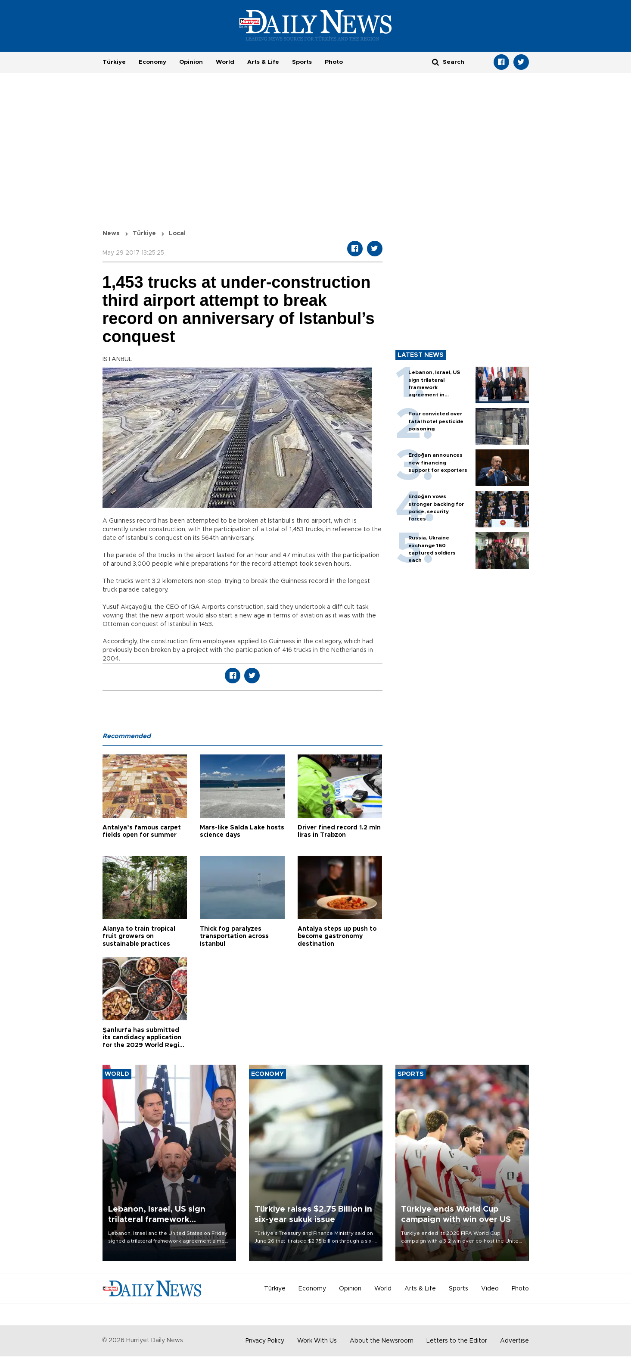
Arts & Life (263, 62)
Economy (152, 62)
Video (490, 1289)
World (225, 62)
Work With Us (317, 1341)
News (111, 234)
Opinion (191, 62)
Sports (302, 62)
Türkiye (114, 62)
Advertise (514, 1341)
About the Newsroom (381, 1341)
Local (177, 234)
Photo (334, 62)
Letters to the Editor (456, 1341)
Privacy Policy (265, 1341)
